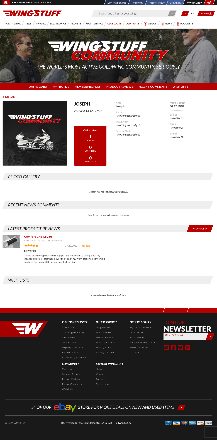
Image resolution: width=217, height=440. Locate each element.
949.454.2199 (123, 422)
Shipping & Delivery (72, 347)
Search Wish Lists (105, 342)
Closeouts (135, 352)
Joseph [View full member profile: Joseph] (86, 245)
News (99, 369)
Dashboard (68, 369)
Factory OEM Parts (106, 352)
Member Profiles (71, 374)
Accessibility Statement (74, 357)
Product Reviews (105, 337)
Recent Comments (72, 384)
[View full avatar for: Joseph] (36, 133)
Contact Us (68, 327)
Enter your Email (174, 335)
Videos (99, 374)
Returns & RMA (70, 352)
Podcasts (101, 379)
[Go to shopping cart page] (194, 13)
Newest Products (139, 347)
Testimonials (102, 384)
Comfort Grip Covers (38, 236)
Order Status (137, 332)
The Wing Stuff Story (73, 332)
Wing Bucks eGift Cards (142, 342)
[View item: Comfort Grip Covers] (11, 241)
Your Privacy (69, 342)
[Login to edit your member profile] (60, 86)
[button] (185, 13)
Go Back (10, 96)
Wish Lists (68, 389)
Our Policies (68, 337)
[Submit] (210, 336)
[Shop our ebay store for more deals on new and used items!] (108, 407)
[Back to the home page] (32, 13)
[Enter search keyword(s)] (131, 13)
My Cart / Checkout (140, 327)
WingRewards (103, 327)
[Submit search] (172, 13)
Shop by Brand (103, 347)
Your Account (137, 337)
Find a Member (104, 332)
